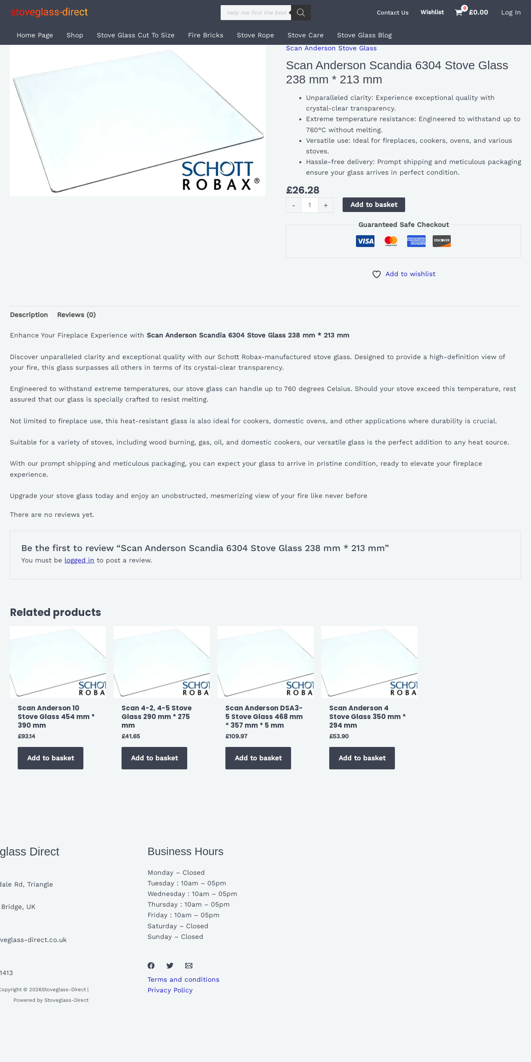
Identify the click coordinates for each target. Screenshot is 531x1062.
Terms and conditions (183, 979)
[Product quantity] (310, 205)
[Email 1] (188, 965)
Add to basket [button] (50, 758)
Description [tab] (29, 315)
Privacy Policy (170, 990)
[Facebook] (151, 965)
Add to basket (373, 204)
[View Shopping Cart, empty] (472, 12)
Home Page (35, 35)
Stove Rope (255, 35)
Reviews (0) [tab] (76, 315)
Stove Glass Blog (364, 35)
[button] (393, 13)
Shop (74, 35)
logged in (79, 560)
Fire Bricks (205, 35)
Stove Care (306, 35)
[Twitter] (169, 965)
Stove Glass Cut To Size (136, 35)
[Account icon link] (511, 12)
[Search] (301, 12)
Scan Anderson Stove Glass (331, 48)
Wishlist (432, 12)
